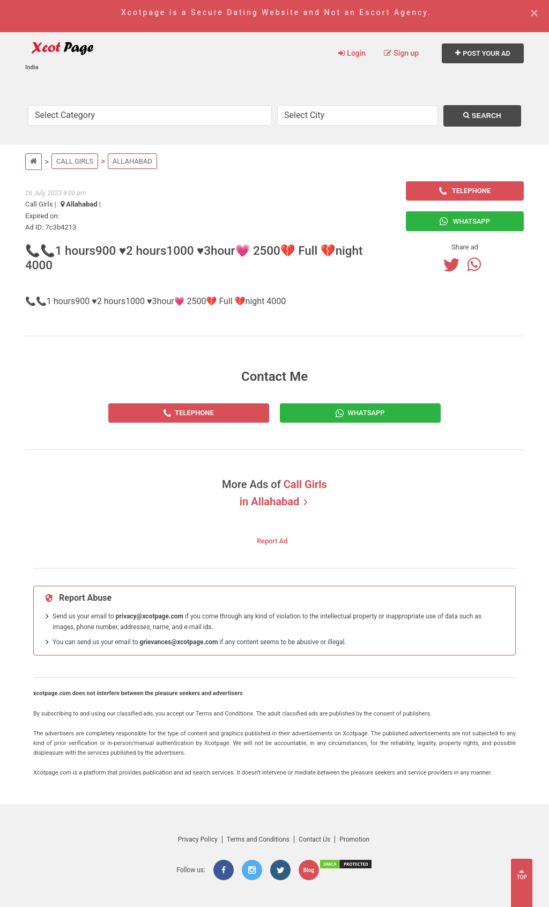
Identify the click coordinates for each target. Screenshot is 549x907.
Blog (308, 870)
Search (482, 116)
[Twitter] (454, 264)
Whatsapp (465, 221)
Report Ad (272, 541)
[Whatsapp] (476, 264)
